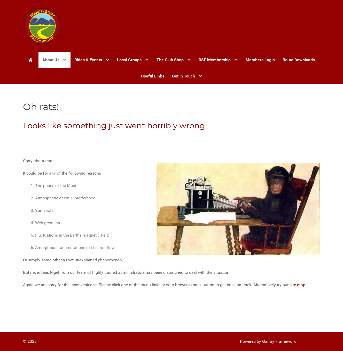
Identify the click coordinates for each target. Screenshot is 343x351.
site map (297, 284)
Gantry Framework (279, 341)
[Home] (31, 60)
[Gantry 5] (42, 25)
